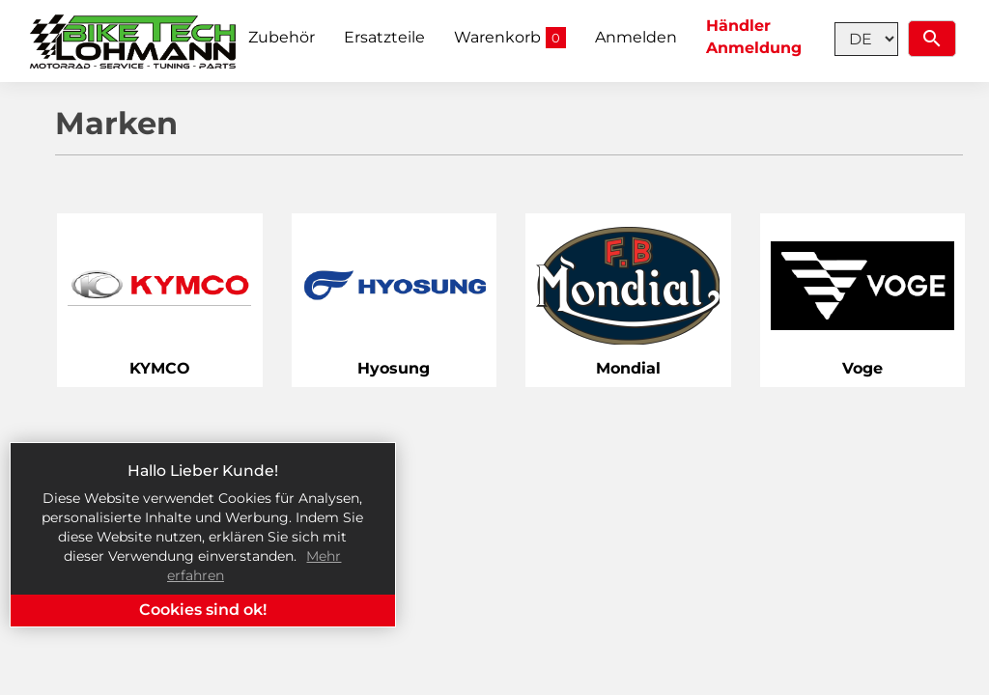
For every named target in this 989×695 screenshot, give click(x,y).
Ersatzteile (384, 37)
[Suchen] (932, 38)
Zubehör (281, 37)
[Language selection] (866, 39)
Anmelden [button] (636, 37)
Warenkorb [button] (510, 38)
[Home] (133, 41)
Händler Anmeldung (754, 36)
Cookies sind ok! (203, 609)
